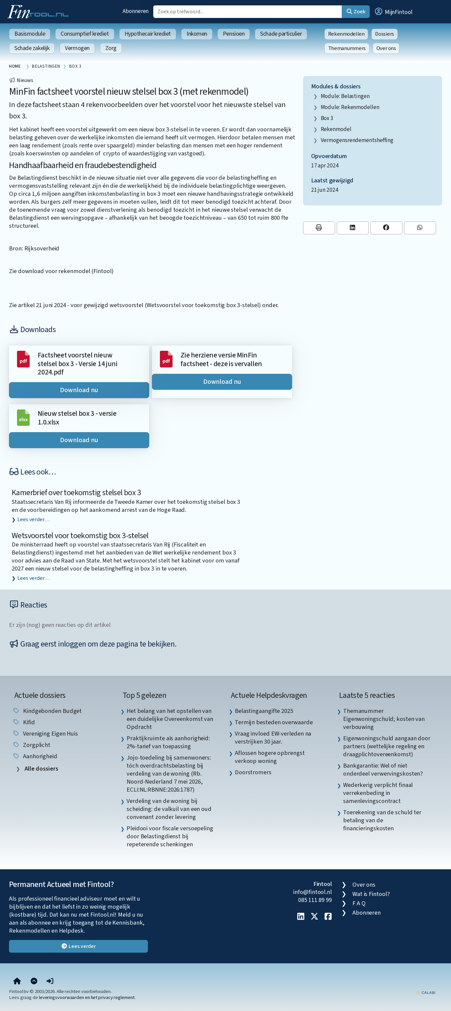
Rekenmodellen (346, 34)
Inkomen (197, 34)
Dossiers (384, 34)
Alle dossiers (40, 769)
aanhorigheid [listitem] (34, 756)
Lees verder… (33, 520)
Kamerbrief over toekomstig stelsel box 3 (76, 492)
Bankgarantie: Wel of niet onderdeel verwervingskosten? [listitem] (383, 769)
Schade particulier (281, 34)
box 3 (327, 118)
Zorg (111, 48)
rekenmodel (336, 129)
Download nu (79, 390)
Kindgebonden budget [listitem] (47, 711)
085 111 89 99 (315, 900)
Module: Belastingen (345, 96)
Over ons (386, 48)
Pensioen (233, 34)
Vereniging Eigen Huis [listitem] (45, 733)
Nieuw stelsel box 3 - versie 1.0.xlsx (77, 417)
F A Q (359, 903)
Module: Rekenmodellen (350, 107)
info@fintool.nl (312, 892)
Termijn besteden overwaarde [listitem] (274, 722)
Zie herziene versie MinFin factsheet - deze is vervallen (221, 359)
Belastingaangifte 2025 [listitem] (264, 711)
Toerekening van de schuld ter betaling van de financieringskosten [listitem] (382, 820)
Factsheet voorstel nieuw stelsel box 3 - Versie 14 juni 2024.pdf (77, 363)
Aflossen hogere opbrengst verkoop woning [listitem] (270, 757)
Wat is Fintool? (371, 894)
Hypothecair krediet (148, 34)
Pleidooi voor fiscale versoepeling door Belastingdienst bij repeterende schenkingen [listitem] (170, 836)
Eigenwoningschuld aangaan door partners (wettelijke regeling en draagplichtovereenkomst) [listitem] (386, 746)
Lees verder (78, 946)
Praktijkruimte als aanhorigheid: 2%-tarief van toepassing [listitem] (168, 742)
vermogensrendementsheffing (357, 140)
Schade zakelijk (31, 48)
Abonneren (136, 11)
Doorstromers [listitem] (253, 772)
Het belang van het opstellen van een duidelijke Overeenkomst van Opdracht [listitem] (170, 719)
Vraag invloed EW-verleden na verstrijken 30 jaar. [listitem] (273, 737)
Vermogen (77, 48)
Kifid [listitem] (23, 722)
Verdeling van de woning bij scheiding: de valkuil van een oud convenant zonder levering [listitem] (169, 809)
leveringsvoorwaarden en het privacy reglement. (87, 997)
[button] (393, 11)
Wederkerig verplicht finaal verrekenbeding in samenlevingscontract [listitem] (378, 793)
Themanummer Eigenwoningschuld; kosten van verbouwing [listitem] (384, 719)
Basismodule (29, 34)
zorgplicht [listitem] (31, 745)
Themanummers (347, 48)
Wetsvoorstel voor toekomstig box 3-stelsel (80, 536)
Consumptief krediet (85, 34)
